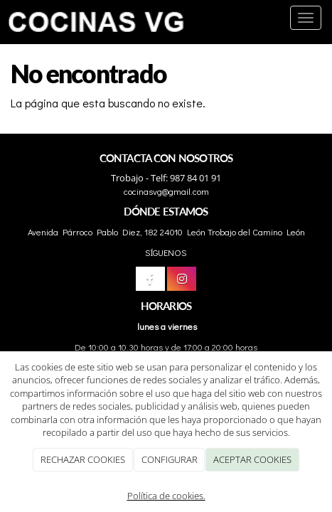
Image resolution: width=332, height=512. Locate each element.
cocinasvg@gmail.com (166, 191)
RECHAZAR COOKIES (83, 459)
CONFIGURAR (169, 459)
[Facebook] (150, 279)
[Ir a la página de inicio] (96, 18)
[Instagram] (181, 279)
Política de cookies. (166, 495)
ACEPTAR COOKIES (252, 459)
